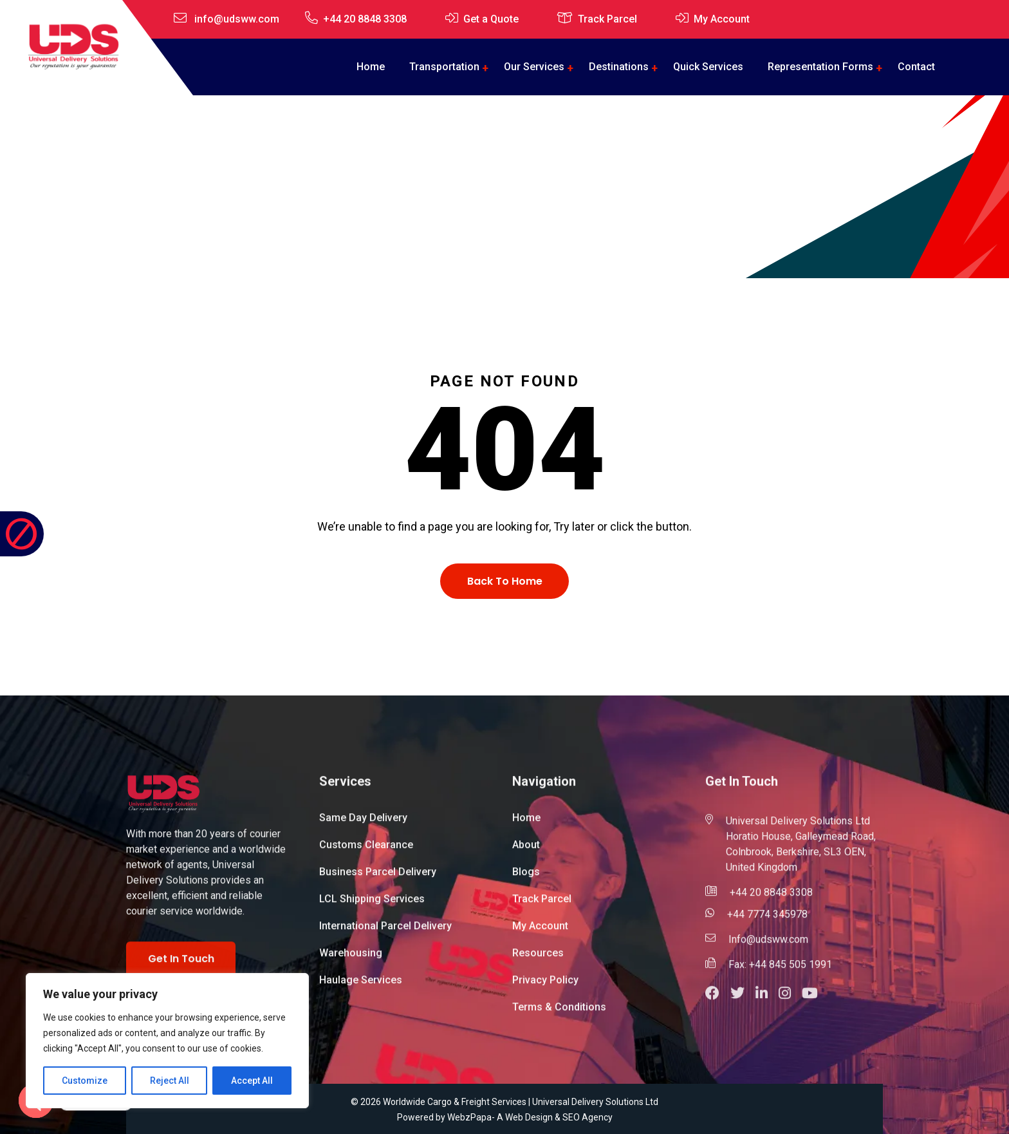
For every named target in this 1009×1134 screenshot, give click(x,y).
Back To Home (504, 581)
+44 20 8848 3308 (365, 19)
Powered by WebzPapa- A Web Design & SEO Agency (505, 1117)
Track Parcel (607, 19)
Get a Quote (491, 19)
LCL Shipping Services (372, 905)
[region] (167, 1040)
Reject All (169, 1080)
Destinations (619, 67)
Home (370, 67)
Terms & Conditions (559, 1013)
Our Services (534, 67)
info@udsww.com (236, 19)
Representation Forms (820, 67)
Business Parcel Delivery (377, 878)
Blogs (526, 878)
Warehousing (350, 959)
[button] (717, 1001)
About (526, 851)
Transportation (444, 67)
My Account (722, 19)
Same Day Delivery (363, 824)
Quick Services (708, 67)
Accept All (252, 1080)
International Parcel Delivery (385, 932)
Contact (916, 67)
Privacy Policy (545, 986)
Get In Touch (181, 965)
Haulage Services (360, 986)
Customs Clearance (366, 851)
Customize (84, 1080)
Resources (538, 959)
